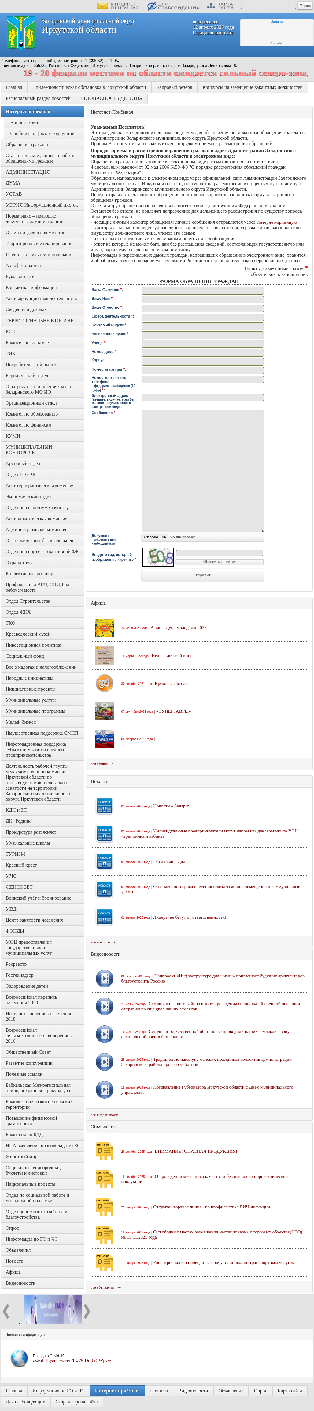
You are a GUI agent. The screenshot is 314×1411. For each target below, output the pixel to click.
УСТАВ (14, 194)
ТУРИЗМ (15, 854)
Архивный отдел (23, 463)
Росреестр (16, 964)
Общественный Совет (28, 1052)
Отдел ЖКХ (18, 612)
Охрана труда (20, 562)
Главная (14, 87)
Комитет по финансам (29, 425)
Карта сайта (290, 1390)
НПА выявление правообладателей (42, 1145)
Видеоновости (21, 1283)
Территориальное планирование (39, 243)
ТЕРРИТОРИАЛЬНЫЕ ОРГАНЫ (40, 320)
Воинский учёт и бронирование (38, 898)
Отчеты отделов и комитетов (35, 232)
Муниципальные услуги (31, 700)
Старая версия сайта (77, 1401)
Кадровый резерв (174, 87)
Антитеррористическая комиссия (40, 485)
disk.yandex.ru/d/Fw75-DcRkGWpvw (76, 1360)
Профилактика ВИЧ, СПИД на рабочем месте (38, 587)
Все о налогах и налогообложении (41, 667)
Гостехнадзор (20, 975)
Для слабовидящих (25, 1401)
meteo (276, 43)
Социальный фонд (25, 656)
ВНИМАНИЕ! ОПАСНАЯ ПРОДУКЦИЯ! (196, 1151)
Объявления (18, 1250)
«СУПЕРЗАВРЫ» (173, 711)
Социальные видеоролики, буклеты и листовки (34, 1170)
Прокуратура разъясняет (31, 832)
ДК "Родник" (19, 821)
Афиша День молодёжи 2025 (178, 627)
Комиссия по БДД (24, 1134)
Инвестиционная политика (33, 645)
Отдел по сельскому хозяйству (37, 507)
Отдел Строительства (28, 601)
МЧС (11, 876)
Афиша (13, 1272)
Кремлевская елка (172, 683)
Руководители (20, 276)
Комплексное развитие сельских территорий (40, 1104)
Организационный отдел (31, 403)
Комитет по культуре (27, 342)
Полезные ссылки (24, 1074)
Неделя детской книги (173, 655)
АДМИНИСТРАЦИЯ (28, 172)
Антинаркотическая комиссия (37, 518)
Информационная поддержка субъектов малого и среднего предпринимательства (36, 749)
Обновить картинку (219, 562)
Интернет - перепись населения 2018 (39, 1016)
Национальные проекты (30, 1184)
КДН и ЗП (16, 810)
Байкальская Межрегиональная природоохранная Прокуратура (39, 1087)
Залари (277, 22)
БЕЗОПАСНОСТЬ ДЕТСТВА (111, 98)
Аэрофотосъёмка (23, 265)
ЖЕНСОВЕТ (19, 887)
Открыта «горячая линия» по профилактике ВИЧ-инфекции (211, 1206)
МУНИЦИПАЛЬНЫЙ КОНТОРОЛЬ (30, 449)
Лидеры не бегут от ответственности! (189, 917)
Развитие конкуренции (29, 1063)
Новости (15, 1261)
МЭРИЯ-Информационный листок (42, 205)
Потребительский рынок (31, 364)
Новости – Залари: (171, 805)
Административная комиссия (36, 529)
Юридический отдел (27, 375)
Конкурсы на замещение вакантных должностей (252, 87)
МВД (11, 909)
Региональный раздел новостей (38, 98)
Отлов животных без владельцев (39, 540)
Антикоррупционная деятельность (41, 298)
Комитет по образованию (32, 414)
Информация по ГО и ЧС (32, 1239)
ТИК (11, 353)
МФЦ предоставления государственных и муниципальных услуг (29, 947)
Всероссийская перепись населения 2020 (32, 999)
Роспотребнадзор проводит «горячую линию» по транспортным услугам (224, 1262)
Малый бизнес (21, 722)
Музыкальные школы (28, 843)
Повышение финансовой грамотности (32, 1120)
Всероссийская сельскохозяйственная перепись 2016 (39, 1035)
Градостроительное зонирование (40, 254)
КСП (11, 331)
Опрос (12, 1228)
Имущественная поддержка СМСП (42, 733)
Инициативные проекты (31, 689)
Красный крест (21, 865)
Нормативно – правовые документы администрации (34, 218)
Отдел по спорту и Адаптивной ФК (42, 551)
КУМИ (13, 436)
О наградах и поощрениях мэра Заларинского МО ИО (39, 389)
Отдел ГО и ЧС (22, 474)
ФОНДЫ (15, 931)
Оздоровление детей (27, 986)
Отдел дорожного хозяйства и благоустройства (37, 1214)
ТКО (11, 623)
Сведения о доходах (26, 309)
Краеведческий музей (28, 634)
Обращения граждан (27, 144)
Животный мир (22, 1156)
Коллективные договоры (31, 573)
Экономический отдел (29, 496)
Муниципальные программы (35, 711)
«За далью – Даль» (171, 861)
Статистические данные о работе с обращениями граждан (42, 158)
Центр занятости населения (34, 920)
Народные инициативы (30, 678)
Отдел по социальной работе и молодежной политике (38, 1197)
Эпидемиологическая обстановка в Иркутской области (89, 87)
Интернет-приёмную (277, 222)
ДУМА (14, 183)
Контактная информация (31, 287)
